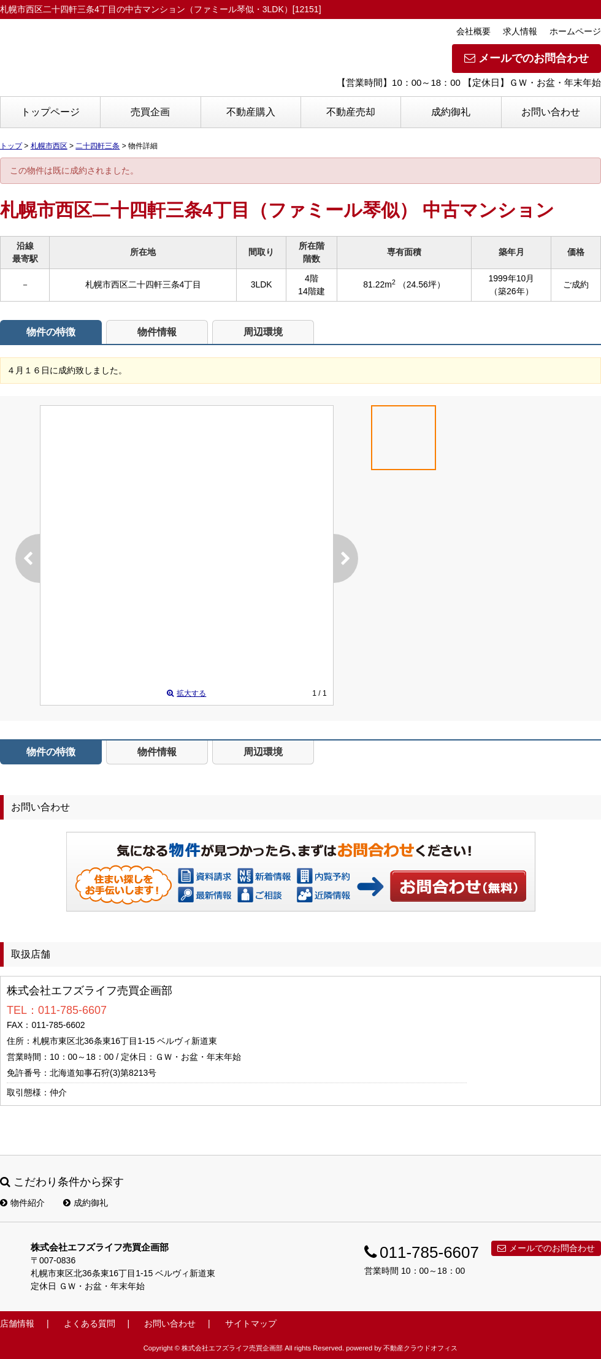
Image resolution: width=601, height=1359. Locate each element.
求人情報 (520, 31)
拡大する (186, 693)
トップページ (50, 112)
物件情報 (157, 332)
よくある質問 (89, 1323)
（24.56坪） (421, 284)
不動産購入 (250, 112)
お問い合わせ (550, 112)
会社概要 (473, 31)
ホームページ (575, 31)
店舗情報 (17, 1323)
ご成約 (576, 284)
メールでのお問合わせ (526, 58)
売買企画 (150, 112)
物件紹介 (22, 1203)
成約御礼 (450, 112)
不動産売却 (350, 112)
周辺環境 (263, 332)
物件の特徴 (50, 332)
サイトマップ (251, 1323)
